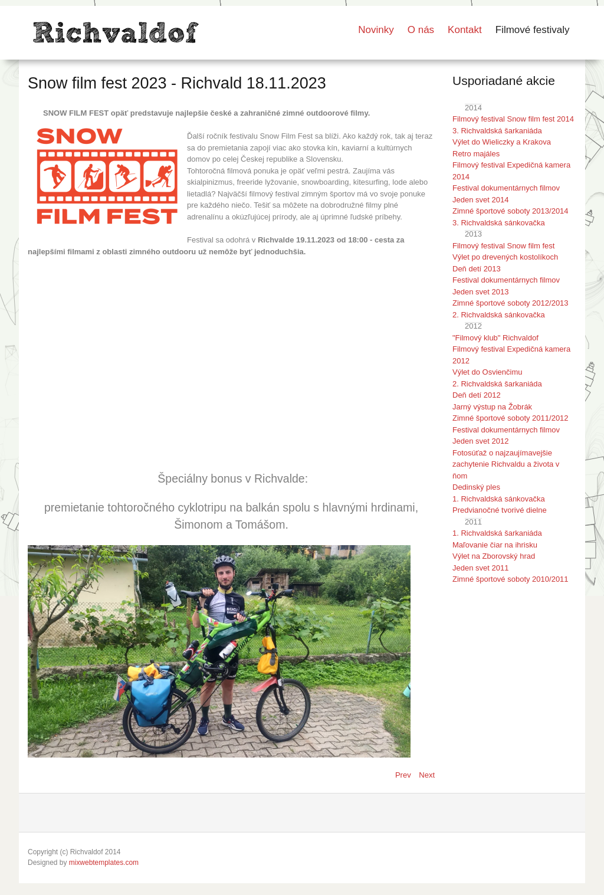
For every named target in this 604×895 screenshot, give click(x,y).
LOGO (115, 33)
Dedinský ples (476, 487)
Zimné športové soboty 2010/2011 (510, 579)
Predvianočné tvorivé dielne (499, 510)
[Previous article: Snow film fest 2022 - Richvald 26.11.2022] (404, 775)
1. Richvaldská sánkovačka (498, 498)
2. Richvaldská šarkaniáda (497, 383)
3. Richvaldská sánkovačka (498, 222)
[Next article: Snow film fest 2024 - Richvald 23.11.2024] (427, 775)
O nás (421, 29)
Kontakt (465, 29)
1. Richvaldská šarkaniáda (497, 533)
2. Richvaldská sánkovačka (498, 314)
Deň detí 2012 (476, 395)
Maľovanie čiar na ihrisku (494, 544)
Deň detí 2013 (476, 268)
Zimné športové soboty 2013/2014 (510, 210)
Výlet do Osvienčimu (487, 372)
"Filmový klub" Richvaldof (495, 337)
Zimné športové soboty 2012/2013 (510, 303)
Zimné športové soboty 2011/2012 (510, 418)
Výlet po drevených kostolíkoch (505, 257)
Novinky (375, 29)
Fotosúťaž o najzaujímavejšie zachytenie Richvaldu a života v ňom (505, 464)
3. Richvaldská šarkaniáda (497, 130)
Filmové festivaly (532, 29)
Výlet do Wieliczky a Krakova (501, 141)
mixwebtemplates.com (104, 862)
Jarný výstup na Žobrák (492, 406)
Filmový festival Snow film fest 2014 (513, 118)
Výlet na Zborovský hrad (493, 556)
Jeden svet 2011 (480, 567)
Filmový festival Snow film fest (503, 245)
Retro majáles (476, 153)
